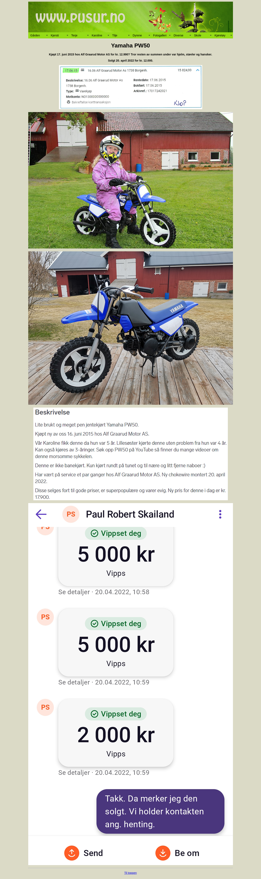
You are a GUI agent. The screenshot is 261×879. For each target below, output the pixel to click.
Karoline (97, 35)
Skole (197, 35)
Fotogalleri (159, 35)
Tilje (114, 35)
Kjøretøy (220, 35)
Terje (74, 35)
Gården (35, 35)
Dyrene (137, 35)
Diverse (178, 35)
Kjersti (55, 35)
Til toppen (130, 873)
